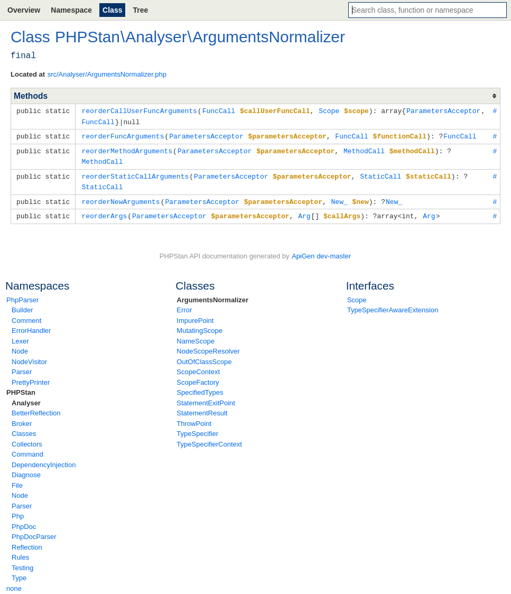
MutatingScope (199, 326)
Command (27, 449)
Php (18, 511)
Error (184, 305)
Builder (22, 305)
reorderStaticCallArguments (135, 173)
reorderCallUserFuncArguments (139, 110)
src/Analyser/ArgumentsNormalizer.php (107, 74)
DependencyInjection (44, 460)
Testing (22, 563)
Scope (357, 295)
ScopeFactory (197, 378)
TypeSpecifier (197, 429)
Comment (26, 316)
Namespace (71, 10)
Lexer (20, 336)
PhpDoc (24, 522)
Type (19, 573)
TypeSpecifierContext (209, 439)
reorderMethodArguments (126, 149)
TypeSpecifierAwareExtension (392, 305)
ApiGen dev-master (321, 251)
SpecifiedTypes (199, 388)
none (14, 584)
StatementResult (201, 408)
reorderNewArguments (120, 197)
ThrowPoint (193, 419)
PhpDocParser (34, 532)
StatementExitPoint (205, 398)
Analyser (26, 398)
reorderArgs (104, 211)
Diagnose (26, 470)
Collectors (27, 439)
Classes (24, 429)
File (17, 481)
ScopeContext (198, 367)
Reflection (27, 542)
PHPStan (20, 388)
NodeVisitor (29, 357)
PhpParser (22, 295)
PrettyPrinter (31, 378)
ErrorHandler (31, 326)
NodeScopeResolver (207, 346)
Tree (140, 10)
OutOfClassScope (203, 357)
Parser (22, 367)
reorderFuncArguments (122, 135)
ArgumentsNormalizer (212, 295)
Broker (22, 419)
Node (20, 346)
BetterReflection (36, 408)
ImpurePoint (194, 316)
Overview (23, 10)
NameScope (195, 336)
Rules (20, 552)
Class (112, 10)
